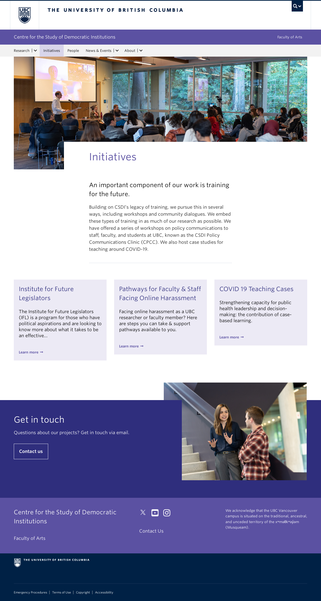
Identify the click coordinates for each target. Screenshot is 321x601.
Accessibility (104, 592)
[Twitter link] (144, 514)
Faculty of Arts (289, 37)
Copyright (83, 592)
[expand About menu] (141, 50)
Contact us (31, 451)
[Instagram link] (168, 514)
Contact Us (151, 531)
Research (22, 51)
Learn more (28, 352)
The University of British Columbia (24, 15)
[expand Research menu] (35, 50)
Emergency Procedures (30, 592)
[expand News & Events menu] (117, 50)
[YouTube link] (156, 514)
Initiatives (51, 51)
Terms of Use (61, 592)
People (73, 51)
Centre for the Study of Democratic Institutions (64, 37)
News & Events (98, 51)
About (129, 51)
